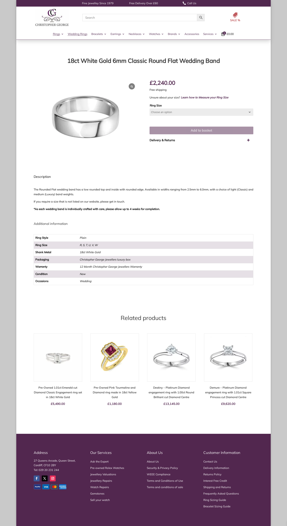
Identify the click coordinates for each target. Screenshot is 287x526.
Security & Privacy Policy (162, 468)
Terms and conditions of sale (165, 487)
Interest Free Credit (215, 480)
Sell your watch (100, 500)
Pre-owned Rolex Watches (107, 468)
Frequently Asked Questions (221, 493)
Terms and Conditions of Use (165, 480)
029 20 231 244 (49, 470)
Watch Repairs (99, 487)
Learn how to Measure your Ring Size (204, 97)
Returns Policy (212, 474)
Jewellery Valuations (103, 474)
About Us (153, 461)
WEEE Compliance (158, 474)
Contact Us (210, 461)
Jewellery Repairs (101, 480)
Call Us (189, 3)
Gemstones (97, 493)
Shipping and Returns (217, 487)
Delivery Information (216, 468)
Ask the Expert (99, 461)
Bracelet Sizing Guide (216, 506)
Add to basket (201, 130)
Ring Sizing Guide (214, 500)
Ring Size (156, 105)
